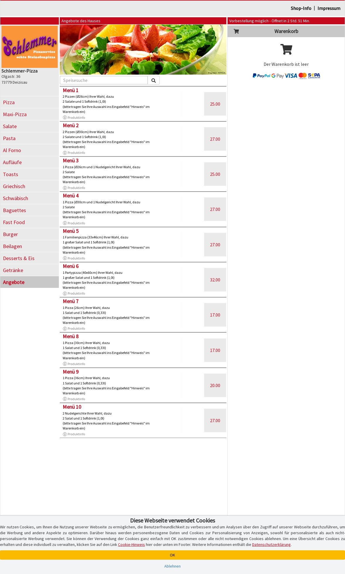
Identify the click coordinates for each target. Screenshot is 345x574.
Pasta (9, 138)
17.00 (215, 315)
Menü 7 (70, 301)
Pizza (9, 102)
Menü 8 (70, 336)
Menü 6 (70, 266)
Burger (10, 234)
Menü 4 (70, 195)
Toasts (10, 174)
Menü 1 (70, 90)
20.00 (215, 385)
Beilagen (12, 246)
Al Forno (12, 150)
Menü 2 (70, 125)
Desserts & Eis (19, 258)
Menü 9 (70, 371)
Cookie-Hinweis (131, 544)
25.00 (215, 104)
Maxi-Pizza (15, 114)
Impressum (328, 8)
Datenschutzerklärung (271, 544)
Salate (10, 126)
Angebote (13, 282)
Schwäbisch (15, 198)
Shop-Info (301, 8)
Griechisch (14, 186)
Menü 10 (72, 406)
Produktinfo (74, 117)
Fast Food (14, 222)
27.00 (215, 139)
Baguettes (14, 210)
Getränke (13, 270)
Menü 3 (70, 160)
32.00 (215, 280)
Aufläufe (12, 162)
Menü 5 (70, 231)
